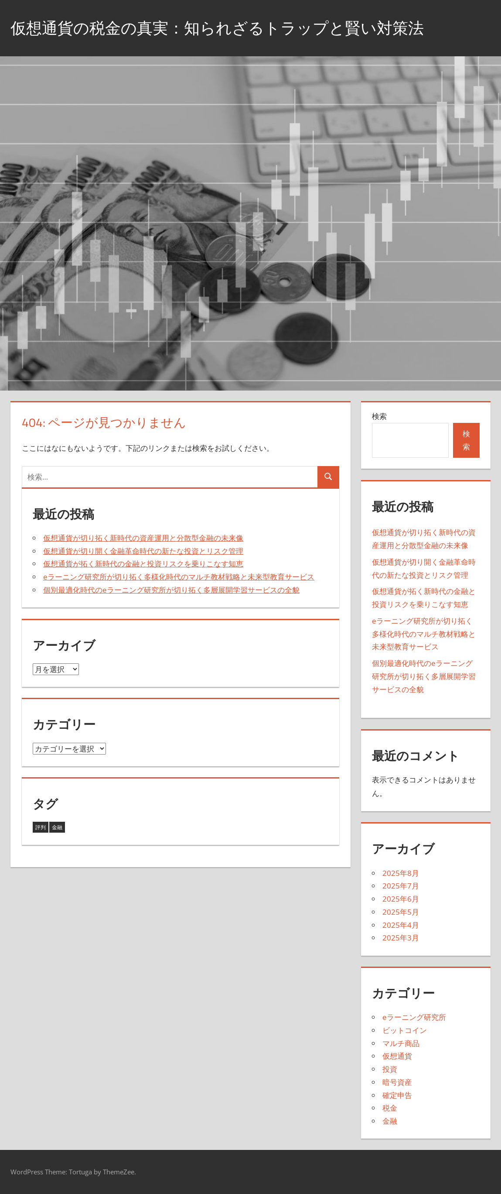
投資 (389, 1069)
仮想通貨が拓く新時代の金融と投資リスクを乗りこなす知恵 (143, 564)
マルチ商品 (400, 1043)
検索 (379, 416)
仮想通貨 (397, 1056)
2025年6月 (400, 899)
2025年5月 (400, 912)
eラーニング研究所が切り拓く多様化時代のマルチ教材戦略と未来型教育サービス (178, 577)
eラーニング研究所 (414, 1017)
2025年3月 (400, 938)
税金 (389, 1108)
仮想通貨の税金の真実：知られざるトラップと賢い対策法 (217, 28)
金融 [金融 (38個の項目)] (57, 827)
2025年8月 (400, 873)
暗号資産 (397, 1082)
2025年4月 (400, 925)
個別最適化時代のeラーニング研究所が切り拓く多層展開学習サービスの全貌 (171, 590)
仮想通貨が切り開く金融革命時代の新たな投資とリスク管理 (143, 551)
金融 (389, 1121)
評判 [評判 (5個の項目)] (40, 827)
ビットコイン (404, 1030)
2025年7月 (400, 886)
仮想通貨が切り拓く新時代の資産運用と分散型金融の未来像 (143, 538)
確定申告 (397, 1095)
